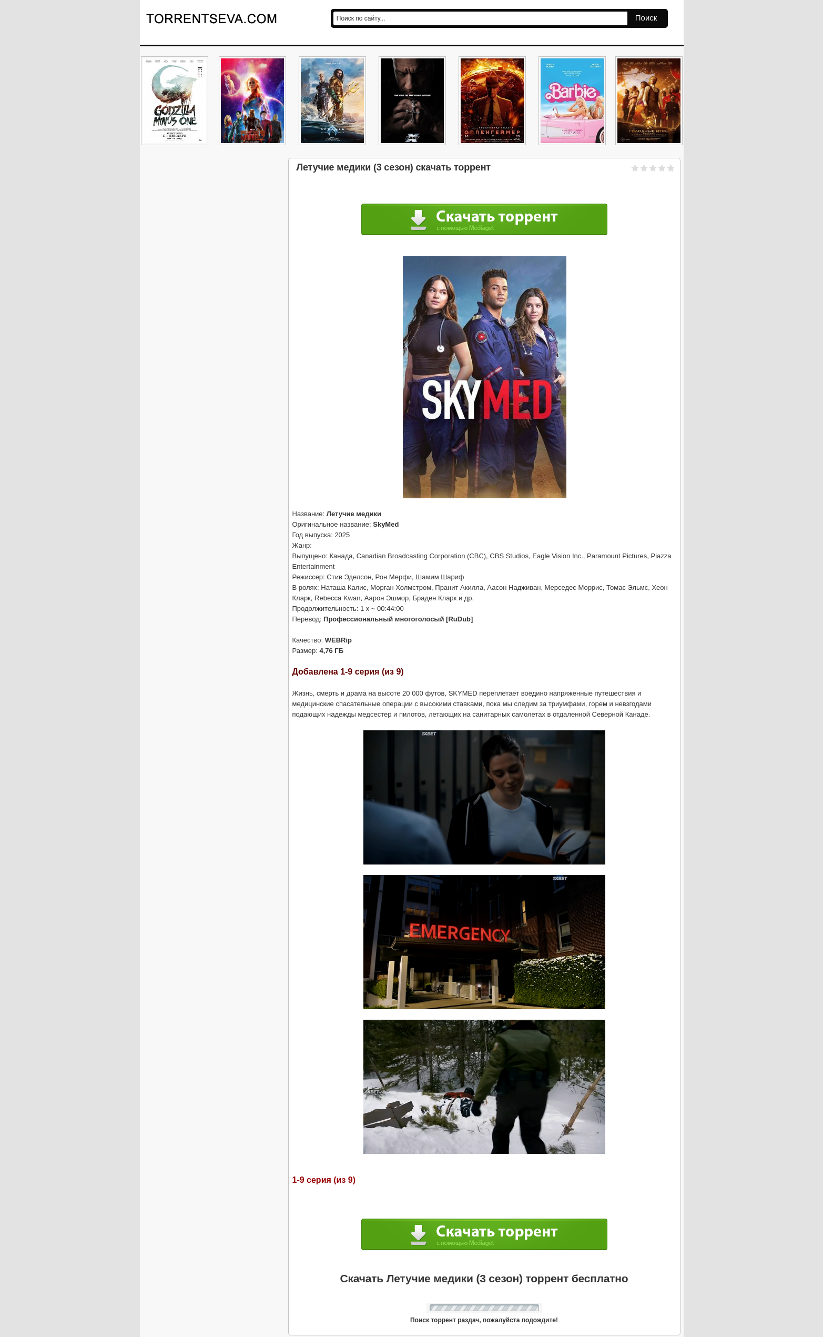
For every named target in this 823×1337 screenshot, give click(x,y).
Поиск (646, 17)
